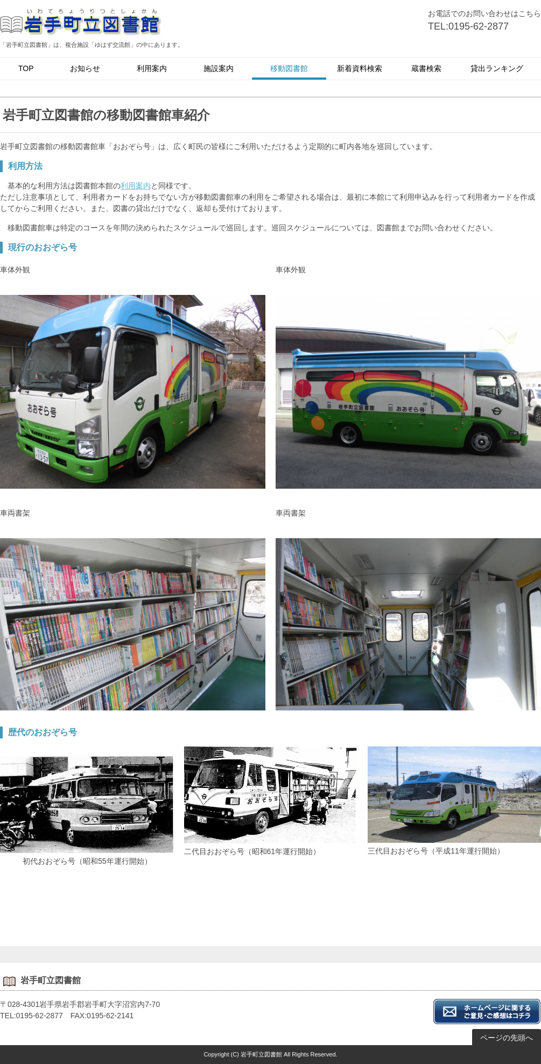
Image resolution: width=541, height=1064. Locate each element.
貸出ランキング (496, 68)
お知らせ (85, 68)
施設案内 (218, 68)
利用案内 (151, 68)
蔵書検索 (426, 68)
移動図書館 (289, 68)
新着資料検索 (359, 68)
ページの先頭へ (506, 1037)
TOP (26, 68)
